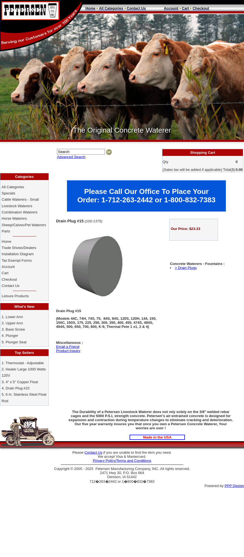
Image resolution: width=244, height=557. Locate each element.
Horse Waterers (14, 218)
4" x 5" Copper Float (22, 382)
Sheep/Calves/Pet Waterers (24, 225)
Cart (5, 273)
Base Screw (15, 329)
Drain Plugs (187, 268)
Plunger (12, 336)
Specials (8, 193)
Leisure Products (15, 296)
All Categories (13, 187)
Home (6, 241)
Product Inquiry (68, 351)
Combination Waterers (19, 212)
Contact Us (11, 286)
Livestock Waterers (17, 206)
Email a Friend (67, 347)
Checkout (9, 279)
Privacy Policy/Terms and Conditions (122, 461)
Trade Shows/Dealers (19, 248)
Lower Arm (14, 317)
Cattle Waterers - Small (20, 199)
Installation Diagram (18, 254)
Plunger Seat (16, 342)
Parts (6, 231)
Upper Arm (14, 323)
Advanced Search (71, 157)
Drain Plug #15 (18, 388)
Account (9, 267)
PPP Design (234, 486)
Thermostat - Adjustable (25, 363)
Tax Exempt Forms (17, 260)
